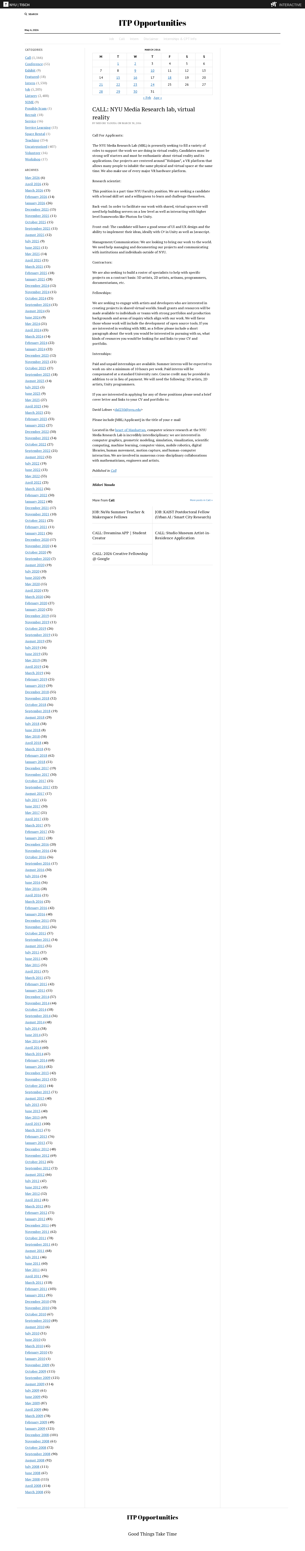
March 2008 (34, 1492)
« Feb (147, 97)
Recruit (30, 114)
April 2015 (33, 971)
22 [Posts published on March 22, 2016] (118, 84)
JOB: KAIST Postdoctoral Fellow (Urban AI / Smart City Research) (183, 514)
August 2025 (34, 234)
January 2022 (35, 501)
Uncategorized (36, 146)
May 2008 (32, 1479)
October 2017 (35, 780)
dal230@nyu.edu (128, 409)
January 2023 (35, 425)
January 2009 (35, 1428)
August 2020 (34, 565)
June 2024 (32, 317)
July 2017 (32, 800)
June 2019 (32, 653)
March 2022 (34, 488)
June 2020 (32, 577)
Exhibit (30, 70)
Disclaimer (151, 39)
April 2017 (33, 819)
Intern (134, 39)
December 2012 (37, 1149)
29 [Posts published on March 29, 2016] (118, 91)
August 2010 (34, 1327)
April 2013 (33, 1123)
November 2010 (37, 1307)
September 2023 (37, 374)
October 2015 (35, 933)
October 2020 (35, 552)
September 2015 (37, 939)
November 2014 (37, 1003)
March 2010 (34, 1346)
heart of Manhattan (130, 430)
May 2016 (32, 888)
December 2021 (37, 507)
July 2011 (32, 1257)
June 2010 (32, 1339)
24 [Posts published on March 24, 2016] (152, 84)
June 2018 (32, 730)
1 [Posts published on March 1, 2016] (118, 63)
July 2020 (32, 571)
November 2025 (37, 215)
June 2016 (32, 882)
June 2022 (32, 469)
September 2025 (37, 228)
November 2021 (37, 514)
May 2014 (32, 1041)
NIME (29, 102)
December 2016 (37, 844)
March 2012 (34, 1206)
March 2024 (34, 336)
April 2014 (33, 1047)
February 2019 (36, 679)
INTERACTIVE (290, 5)
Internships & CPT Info (180, 39)
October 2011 (35, 1238)
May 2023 (32, 399)
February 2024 (36, 342)
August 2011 (34, 1250)
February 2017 (36, 831)
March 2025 (34, 266)
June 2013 (32, 1111)
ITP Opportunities (152, 22)
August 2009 (34, 1384)
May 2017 (32, 812)
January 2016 (35, 914)
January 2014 (35, 1066)
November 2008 (37, 1441)
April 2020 (33, 590)
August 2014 (34, 1022)
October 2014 (35, 1009)
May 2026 (32, 177)
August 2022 (34, 457)
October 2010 (35, 1314)
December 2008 (37, 1434)
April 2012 (33, 1200)
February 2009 (36, 1422)
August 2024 (34, 311)
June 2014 (32, 1034)
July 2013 (32, 1104)
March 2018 (34, 749)
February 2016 (36, 907)
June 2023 (32, 393)
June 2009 (32, 1396)
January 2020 (35, 609)
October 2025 (35, 222)
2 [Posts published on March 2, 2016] (135, 63)
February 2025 (36, 272)
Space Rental (35, 133)
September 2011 (37, 1244)
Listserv (31, 95)
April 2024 (33, 330)
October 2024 (35, 298)
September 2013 (37, 1092)
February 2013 (36, 1136)
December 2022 (37, 431)
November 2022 (37, 438)
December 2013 (37, 1073)
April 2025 (33, 260)
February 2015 (36, 984)
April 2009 (33, 1409)
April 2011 (33, 1276)
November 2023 (37, 361)
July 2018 (32, 723)
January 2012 (35, 1219)
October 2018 (35, 704)
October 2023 (35, 368)
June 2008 (32, 1473)
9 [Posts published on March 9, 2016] (135, 70)
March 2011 (34, 1282)
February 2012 (36, 1212)
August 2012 (34, 1174)
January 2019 (35, 685)
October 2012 (35, 1161)
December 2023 (37, 355)
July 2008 (32, 1466)
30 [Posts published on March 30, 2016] (135, 91)
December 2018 (37, 692)
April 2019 (33, 666)
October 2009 (35, 1371)
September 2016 (37, 863)
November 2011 (37, 1231)
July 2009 (32, 1390)
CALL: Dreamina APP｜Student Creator (119, 535)
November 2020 (37, 546)
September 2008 (37, 1454)
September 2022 (37, 450)
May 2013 (32, 1117)
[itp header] (152, 4)
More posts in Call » (201, 500)
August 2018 (34, 717)
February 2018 (36, 755)
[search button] (31, 14)
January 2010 (35, 1358)
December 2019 (37, 615)
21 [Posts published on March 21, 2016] (101, 84)
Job (111, 39)
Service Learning (38, 127)
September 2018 (37, 711)
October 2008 (35, 1447)
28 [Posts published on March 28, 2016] (101, 91)
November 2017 (37, 774)
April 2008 (33, 1485)
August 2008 (34, 1460)
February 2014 (36, 1060)
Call (122, 39)
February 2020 (36, 603)
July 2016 (32, 876)
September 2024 (37, 304)
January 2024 (35, 349)
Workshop (32, 159)
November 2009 (37, 1365)
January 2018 (35, 761)
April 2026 (33, 184)
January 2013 (35, 1142)
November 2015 (37, 927)
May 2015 (32, 965)
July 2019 (32, 647)
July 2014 (32, 1028)
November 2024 (37, 292)
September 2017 (37, 787)
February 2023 (36, 419)
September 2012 (37, 1168)
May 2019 (32, 660)
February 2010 (36, 1352)
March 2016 (34, 901)
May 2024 (32, 323)
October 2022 (35, 444)
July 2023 (32, 387)
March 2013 (34, 1130)
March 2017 (34, 825)
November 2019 (37, 622)
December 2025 (37, 209)
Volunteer (32, 152)
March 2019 (34, 673)
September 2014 (37, 1015)
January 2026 (35, 203)
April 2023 (33, 406)
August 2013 (34, 1098)
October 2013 (35, 1085)
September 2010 (37, 1320)
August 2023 (34, 380)
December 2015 (37, 920)
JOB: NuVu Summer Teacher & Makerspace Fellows (118, 514)
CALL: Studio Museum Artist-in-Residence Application (182, 535)
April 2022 (33, 482)
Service (30, 121)
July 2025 (32, 241)
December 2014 (37, 996)
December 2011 (37, 1225)
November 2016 (37, 850)
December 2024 (37, 285)
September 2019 (37, 634)
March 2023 (34, 412)
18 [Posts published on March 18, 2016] (170, 77)
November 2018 (37, 698)
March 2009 (34, 1415)
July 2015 (32, 952)
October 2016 (35, 857)
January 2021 (35, 533)
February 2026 (36, 196)
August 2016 (34, 869)
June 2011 (32, 1263)
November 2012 (37, 1155)
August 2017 (34, 793)
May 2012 (32, 1193)
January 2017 (35, 838)
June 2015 (32, 958)
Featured (32, 76)
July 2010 (32, 1333)
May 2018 (32, 736)
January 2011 (35, 1295)
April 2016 (33, 895)
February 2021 (36, 526)
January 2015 (35, 990)
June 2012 (32, 1187)
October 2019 (35, 628)
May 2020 (32, 584)
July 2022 (32, 463)
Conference (34, 64)
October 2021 (35, 520)
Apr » (158, 97)
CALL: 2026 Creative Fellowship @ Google (120, 556)
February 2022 (36, 495)
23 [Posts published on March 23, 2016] (135, 84)
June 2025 (32, 247)
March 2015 (34, 977)
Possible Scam (36, 108)
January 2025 (35, 279)
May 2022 (32, 476)
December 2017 (37, 768)
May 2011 (32, 1269)
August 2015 (34, 946)
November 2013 (37, 1079)
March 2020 (34, 596)
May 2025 (32, 253)
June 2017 (32, 806)
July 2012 (32, 1180)
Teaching (32, 140)
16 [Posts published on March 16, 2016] (135, 77)
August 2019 (34, 641)
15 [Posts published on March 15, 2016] (118, 77)
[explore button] (274, 4)
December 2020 (37, 539)
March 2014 (34, 1053)
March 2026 (34, 190)
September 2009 (37, 1377)
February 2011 (36, 1288)
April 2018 (33, 742)
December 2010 (37, 1301)
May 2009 (32, 1403)
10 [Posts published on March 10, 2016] (152, 70)
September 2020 (37, 558)
